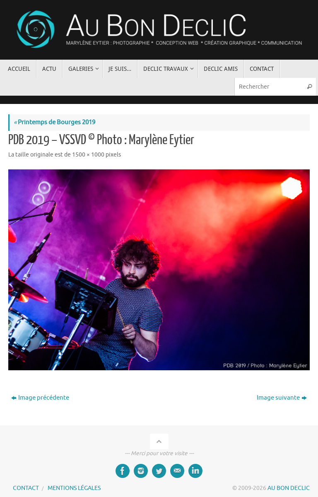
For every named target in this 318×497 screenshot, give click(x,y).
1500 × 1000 (88, 154)
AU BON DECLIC (288, 488)
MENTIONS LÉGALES (74, 488)
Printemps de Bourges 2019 (54, 122)
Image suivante (282, 398)
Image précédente (40, 398)
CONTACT (26, 488)
